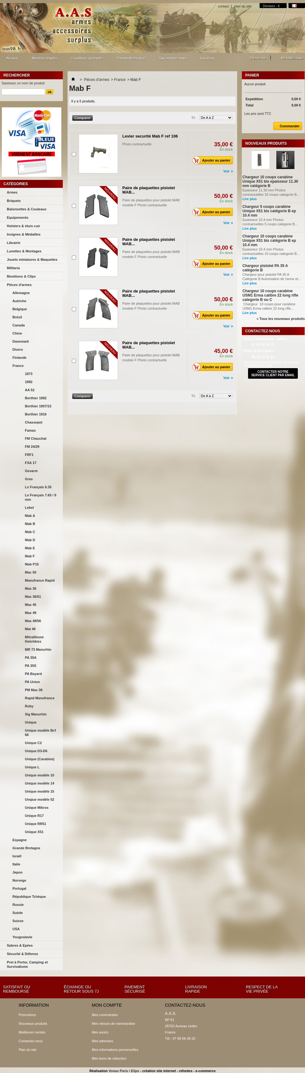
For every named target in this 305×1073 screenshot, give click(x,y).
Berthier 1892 (36, 398)
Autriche (19, 301)
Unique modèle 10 (39, 775)
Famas (30, 430)
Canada (18, 325)
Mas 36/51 (33, 596)
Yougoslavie (22, 937)
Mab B (30, 524)
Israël (16, 856)
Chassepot (33, 422)
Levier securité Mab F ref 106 (150, 136)
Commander (286, 126)
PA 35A (30, 657)
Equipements (17, 217)
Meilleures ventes (32, 1032)
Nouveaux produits (266, 143)
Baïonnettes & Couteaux (26, 209)
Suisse (17, 921)
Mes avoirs (100, 1032)
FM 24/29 (32, 446)
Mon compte (107, 1005)
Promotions (27, 1015)
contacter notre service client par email (273, 373)
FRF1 (29, 455)
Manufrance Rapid (39, 580)
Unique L (32, 767)
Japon (17, 872)
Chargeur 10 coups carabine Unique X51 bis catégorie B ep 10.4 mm (269, 240)
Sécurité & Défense (22, 954)
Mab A (30, 516)
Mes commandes (105, 1015)
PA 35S (30, 666)
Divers (17, 349)
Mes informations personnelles (115, 1050)
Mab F (30, 556)
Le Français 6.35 (38, 487)
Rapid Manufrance (39, 698)
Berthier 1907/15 (38, 406)
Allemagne (21, 293)
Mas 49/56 (33, 621)
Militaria (13, 268)
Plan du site (27, 1050)
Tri (193, 117)
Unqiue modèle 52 (39, 799)
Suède (17, 913)
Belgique (19, 309)
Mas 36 (30, 588)
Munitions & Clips (21, 276)
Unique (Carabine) (39, 759)
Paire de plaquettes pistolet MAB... (148, 189)
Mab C (30, 532)
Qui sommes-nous (173, 58)
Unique (30, 722)
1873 (28, 374)
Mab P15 (32, 564)
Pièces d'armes (19, 285)
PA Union (32, 682)
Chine (17, 333)
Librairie (13, 243)
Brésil (17, 317)
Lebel (29, 507)
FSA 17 (30, 463)
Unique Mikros (37, 807)
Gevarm (31, 471)
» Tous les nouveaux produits (281, 319)
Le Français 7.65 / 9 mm (40, 497)
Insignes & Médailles (23, 234)
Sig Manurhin (36, 714)
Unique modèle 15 (39, 791)
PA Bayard (33, 674)
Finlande (19, 357)
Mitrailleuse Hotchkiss (34, 639)
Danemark (20, 341)
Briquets (14, 201)
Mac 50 (30, 572)
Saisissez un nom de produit (23, 83)
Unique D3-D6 (36, 751)
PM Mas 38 (33, 690)
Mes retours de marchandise (113, 1023)
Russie (18, 905)
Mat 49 (30, 629)
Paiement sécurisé (131, 58)
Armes (12, 192)
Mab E (30, 548)
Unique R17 (34, 816)
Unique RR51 (35, 824)
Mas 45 (30, 605)
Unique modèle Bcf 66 (40, 733)
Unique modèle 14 (39, 783)
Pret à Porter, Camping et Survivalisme (27, 964)
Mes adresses (102, 1041)
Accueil (11, 59)
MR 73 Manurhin (38, 649)
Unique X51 (34, 832)
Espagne (19, 840)
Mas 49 (30, 613)
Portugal (19, 888)
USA (16, 929)
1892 (28, 382)
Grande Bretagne (26, 848)
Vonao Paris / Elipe (124, 1071)
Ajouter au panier (213, 160)
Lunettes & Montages (24, 251)
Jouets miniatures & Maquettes (32, 259)
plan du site (242, 6)
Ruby (29, 706)
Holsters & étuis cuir (23, 226)
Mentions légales (45, 58)
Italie (16, 864)
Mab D (30, 540)
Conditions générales (87, 58)
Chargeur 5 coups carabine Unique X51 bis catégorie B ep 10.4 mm (269, 211)
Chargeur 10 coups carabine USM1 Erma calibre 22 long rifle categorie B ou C (270, 295)
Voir (226, 171)
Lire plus (249, 199)
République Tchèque (29, 896)
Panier (252, 75)
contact (223, 6)
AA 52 (30, 390)
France (18, 366)
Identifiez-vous (292, 58)
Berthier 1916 (36, 414)
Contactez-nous (31, 1041)
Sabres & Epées (20, 945)
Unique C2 (33, 743)
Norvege (19, 880)
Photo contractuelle (141, 144)
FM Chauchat (35, 438)
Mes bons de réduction (109, 1058)
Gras (29, 479)
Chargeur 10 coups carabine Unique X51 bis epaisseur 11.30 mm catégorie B (270, 181)
